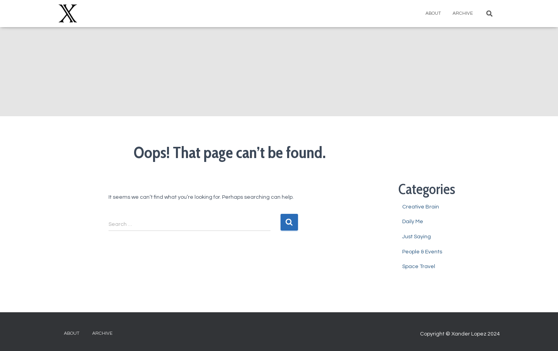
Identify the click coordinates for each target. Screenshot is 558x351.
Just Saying (416, 236)
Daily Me (412, 221)
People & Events (422, 252)
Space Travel (418, 266)
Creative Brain (420, 207)
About (433, 13)
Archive (463, 13)
